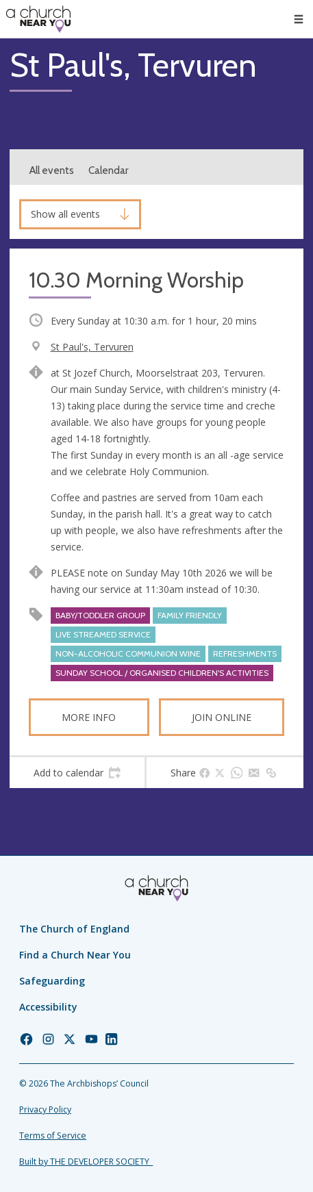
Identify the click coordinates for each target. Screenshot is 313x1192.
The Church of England (74, 928)
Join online (221, 717)
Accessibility (48, 1006)
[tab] (77, 773)
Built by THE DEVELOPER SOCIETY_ (86, 1161)
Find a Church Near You (75, 954)
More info (89, 717)
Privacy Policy (45, 1109)
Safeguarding (52, 980)
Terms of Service (52, 1135)
